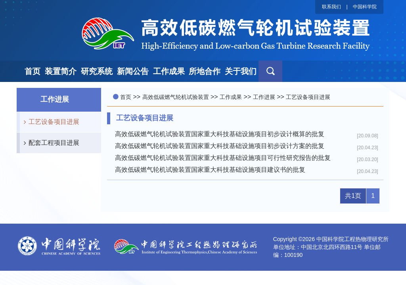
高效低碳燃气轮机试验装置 (175, 97)
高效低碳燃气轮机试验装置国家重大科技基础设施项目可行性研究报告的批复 (223, 157)
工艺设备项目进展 (49, 122)
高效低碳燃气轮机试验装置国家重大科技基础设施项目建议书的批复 (210, 169)
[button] (270, 71)
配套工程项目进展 (49, 143)
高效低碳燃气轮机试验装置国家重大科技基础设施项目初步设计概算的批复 (219, 134)
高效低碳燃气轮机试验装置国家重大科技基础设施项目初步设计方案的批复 (219, 145)
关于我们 (241, 71)
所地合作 (204, 71)
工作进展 (264, 97)
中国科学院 (365, 7)
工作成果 (169, 71)
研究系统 (97, 71)
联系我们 (331, 7)
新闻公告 (133, 71)
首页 (32, 71)
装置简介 (61, 71)
